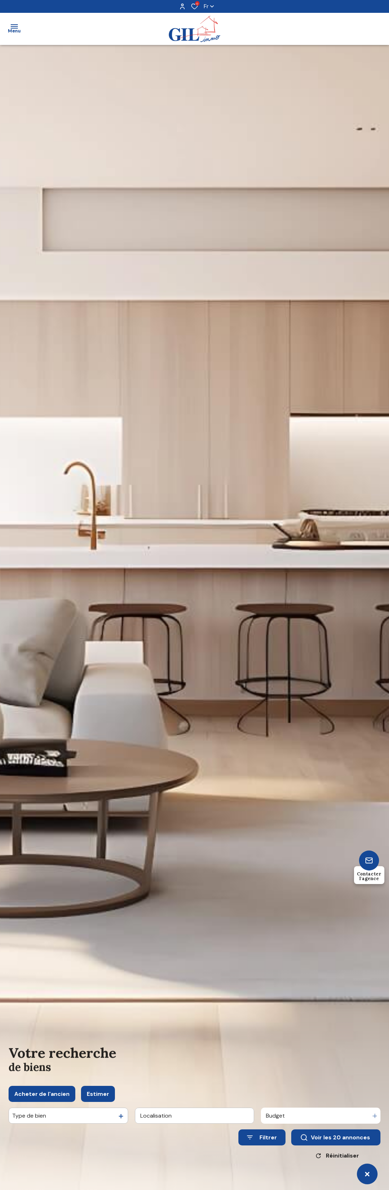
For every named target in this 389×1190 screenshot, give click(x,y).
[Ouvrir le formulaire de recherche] (262, 1146)
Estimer (98, 1102)
